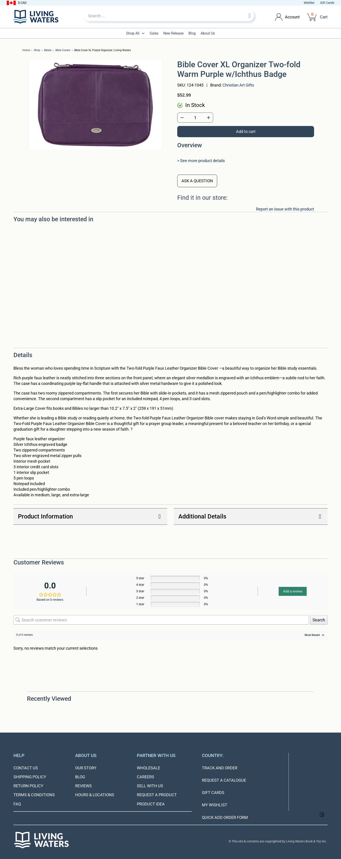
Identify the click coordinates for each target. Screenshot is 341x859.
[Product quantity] (195, 117)
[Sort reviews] (314, 635)
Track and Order (219, 768)
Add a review (292, 591)
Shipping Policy (29, 776)
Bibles (47, 50)
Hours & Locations (94, 794)
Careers (145, 776)
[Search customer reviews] (161, 620)
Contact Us (25, 768)
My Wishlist (214, 805)
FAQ (17, 804)
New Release (173, 33)
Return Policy (28, 785)
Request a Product (157, 794)
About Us (208, 33)
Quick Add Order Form (225, 817)
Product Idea (151, 804)
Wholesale (148, 768)
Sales (154, 33)
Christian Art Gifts (238, 85)
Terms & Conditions (34, 794)
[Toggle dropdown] (279, 17)
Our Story (85, 768)
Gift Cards (327, 2)
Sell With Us (150, 785)
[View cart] (312, 17)
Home (26, 50)
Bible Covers (62, 50)
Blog (192, 33)
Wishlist (309, 2)
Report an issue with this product (285, 209)
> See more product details (201, 160)
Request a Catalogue (224, 780)
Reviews (83, 785)
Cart (324, 17)
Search (319, 620)
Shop (37, 50)
